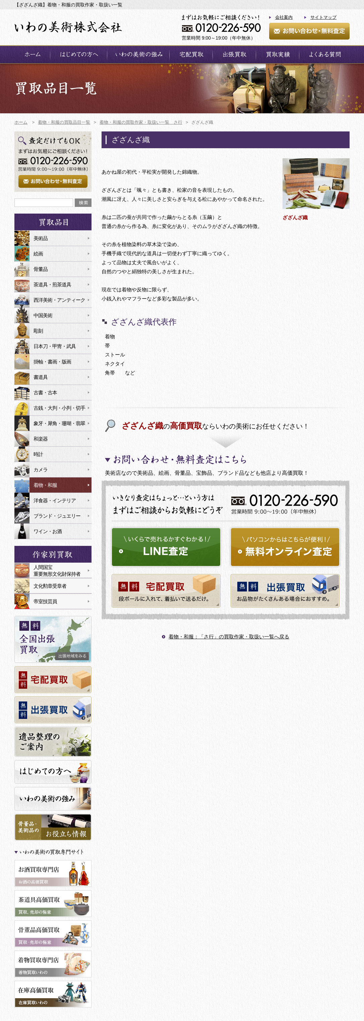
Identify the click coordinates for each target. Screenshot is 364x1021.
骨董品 (41, 269)
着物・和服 (45, 485)
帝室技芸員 (45, 601)
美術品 (41, 238)
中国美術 (43, 315)
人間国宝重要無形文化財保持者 (57, 570)
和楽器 (41, 439)
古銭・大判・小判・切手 (59, 408)
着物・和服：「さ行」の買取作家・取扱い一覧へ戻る (229, 636)
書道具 (41, 377)
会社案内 (284, 17)
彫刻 (38, 331)
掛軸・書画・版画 (52, 361)
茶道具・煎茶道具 (52, 284)
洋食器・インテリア (55, 500)
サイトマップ (323, 17)
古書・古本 (45, 392)
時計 (38, 454)
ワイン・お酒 (48, 531)
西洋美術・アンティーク (59, 300)
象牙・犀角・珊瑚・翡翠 (59, 423)
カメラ (41, 469)
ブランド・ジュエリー (57, 516)
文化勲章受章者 (50, 586)
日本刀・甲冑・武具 (55, 346)
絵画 (38, 254)
